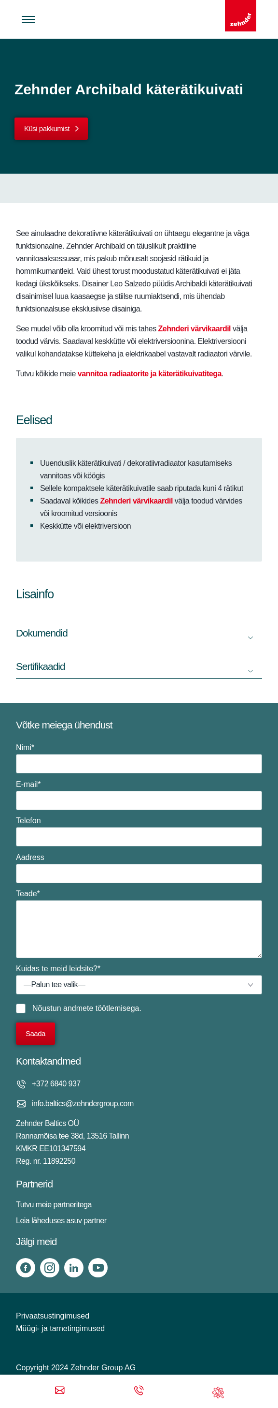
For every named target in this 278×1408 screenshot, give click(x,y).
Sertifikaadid (40, 666)
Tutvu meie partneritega (54, 1205)
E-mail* (139, 795)
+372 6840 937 (56, 1084)
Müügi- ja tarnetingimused (60, 1328)
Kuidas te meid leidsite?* (139, 979)
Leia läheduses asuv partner (61, 1220)
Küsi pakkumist (47, 128)
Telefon (139, 831)
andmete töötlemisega (101, 1008)
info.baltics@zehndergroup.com (83, 1103)
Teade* (139, 923)
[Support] (218, 1391)
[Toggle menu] (28, 19)
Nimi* (139, 758)
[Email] (60, 1391)
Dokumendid (42, 632)
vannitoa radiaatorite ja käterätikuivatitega (150, 374)
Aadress (139, 868)
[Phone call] (139, 1391)
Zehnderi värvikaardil (135, 501)
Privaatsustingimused (52, 1316)
